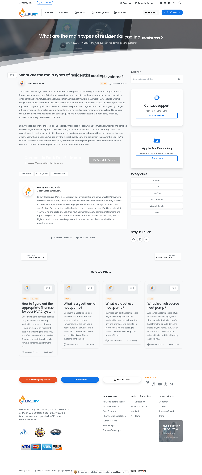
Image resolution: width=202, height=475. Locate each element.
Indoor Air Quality (157, 206)
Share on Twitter (85, 237)
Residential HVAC (59, 174)
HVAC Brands (26, 174)
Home (67, 42)
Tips (157, 212)
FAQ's (75, 42)
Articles (156, 180)
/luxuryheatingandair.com (49, 191)
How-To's (157, 193)
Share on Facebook (61, 237)
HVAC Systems (42, 174)
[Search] (153, 79)
